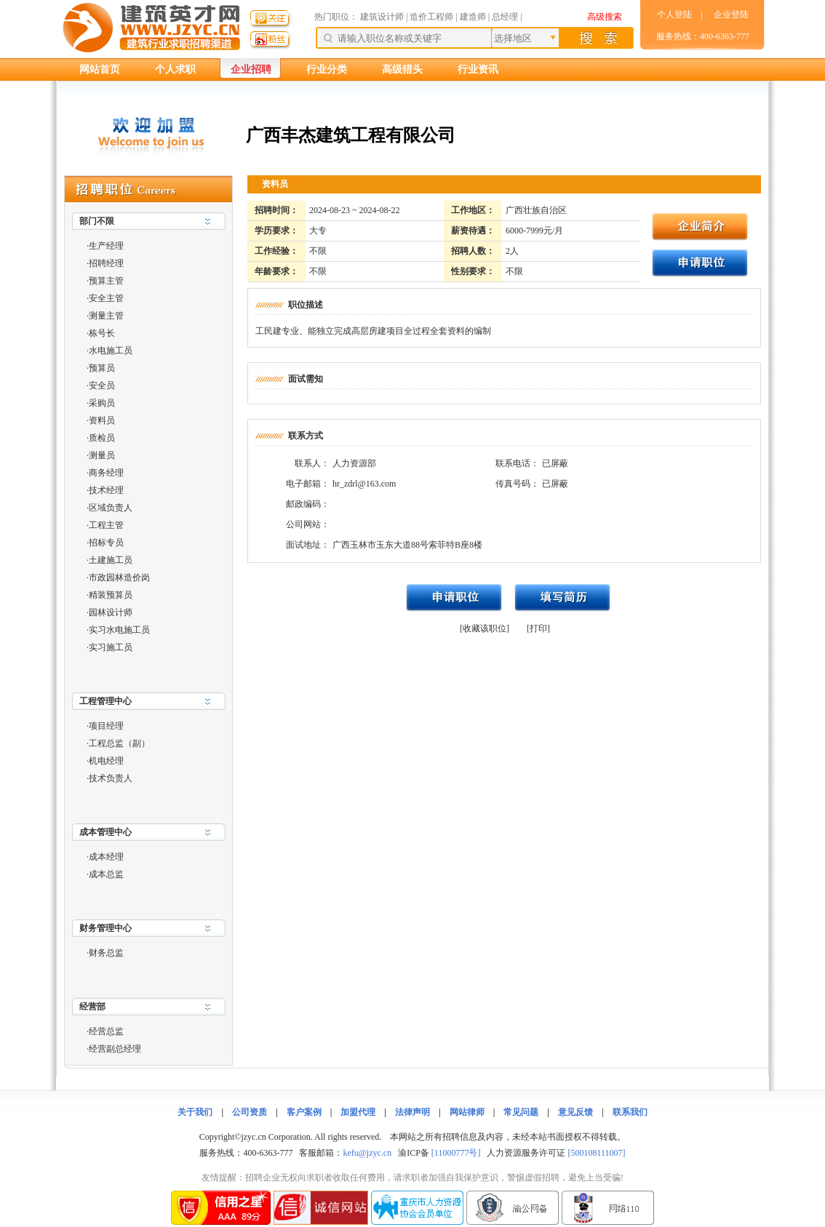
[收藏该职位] (484, 628)
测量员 (102, 455)
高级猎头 (402, 69)
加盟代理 (357, 1112)
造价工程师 (431, 17)
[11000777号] (456, 1153)
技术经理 (106, 490)
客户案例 (304, 1112)
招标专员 (106, 542)
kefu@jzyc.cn (367, 1153)
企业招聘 (251, 69)
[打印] (538, 628)
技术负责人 (110, 778)
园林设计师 (110, 612)
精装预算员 (110, 595)
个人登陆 (674, 14)
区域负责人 (110, 508)
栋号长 (102, 333)
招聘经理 (106, 263)
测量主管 (106, 316)
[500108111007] (596, 1153)
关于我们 (195, 1112)
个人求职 (175, 69)
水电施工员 (110, 350)
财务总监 (106, 953)
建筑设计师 (383, 17)
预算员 (102, 368)
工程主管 (106, 525)
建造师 (473, 17)
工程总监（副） (119, 743)
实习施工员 (110, 647)
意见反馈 (575, 1112)
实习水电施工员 (119, 630)
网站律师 (467, 1112)
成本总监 (106, 874)
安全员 (102, 385)
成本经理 (106, 857)
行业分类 (326, 69)
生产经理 (106, 246)
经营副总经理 (115, 1049)
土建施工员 (110, 560)
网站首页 (99, 69)
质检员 (102, 438)
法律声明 (412, 1112)
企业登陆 (731, 14)
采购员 (102, 403)
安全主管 (106, 298)
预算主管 (106, 281)
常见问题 (520, 1112)
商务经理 (106, 473)
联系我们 (630, 1112)
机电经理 (106, 761)
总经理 (505, 17)
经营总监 (106, 1031)
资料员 (102, 420)
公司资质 (249, 1112)
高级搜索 (604, 17)
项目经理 (106, 726)
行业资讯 (478, 69)
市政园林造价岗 (119, 577)
